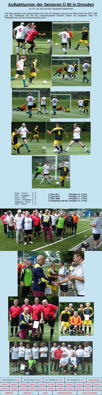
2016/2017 (32, 388)
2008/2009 (60, 384)
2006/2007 (42, 384)
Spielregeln (27, 393)
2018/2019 (51, 388)
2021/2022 (79, 388)
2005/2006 (32, 384)
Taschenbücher (94, 380)
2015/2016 (23, 388)
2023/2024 (97, 388)
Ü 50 (39, 380)
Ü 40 (17, 380)
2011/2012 (88, 384)
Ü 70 (82, 380)
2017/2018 (42, 388)
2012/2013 (97, 384)
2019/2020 (60, 388)
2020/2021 (69, 388)
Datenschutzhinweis (64, 393)
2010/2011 (79, 384)
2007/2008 (51, 384)
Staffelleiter (9, 393)
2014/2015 (14, 388)
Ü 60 (60, 380)
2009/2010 (69, 384)
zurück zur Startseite (89, 393)
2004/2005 (23, 384)
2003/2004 (14, 384)
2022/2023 (88, 388)
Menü (45, 393)
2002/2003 (4, 384)
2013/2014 (4, 388)
